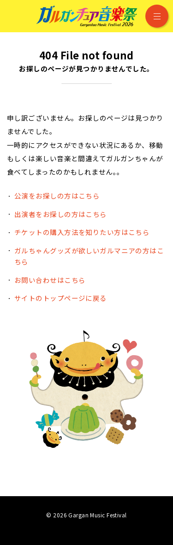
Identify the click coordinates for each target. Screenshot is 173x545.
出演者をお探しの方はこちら (60, 214)
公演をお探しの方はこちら (57, 195)
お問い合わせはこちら (49, 280)
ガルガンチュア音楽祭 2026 (86, 16)
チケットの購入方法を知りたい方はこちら (81, 232)
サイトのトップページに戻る (60, 298)
